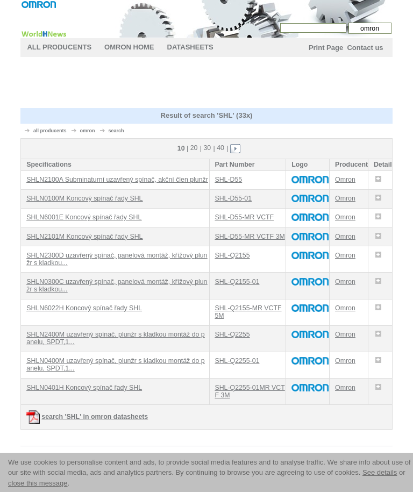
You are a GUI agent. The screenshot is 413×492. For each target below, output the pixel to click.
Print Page (326, 48)
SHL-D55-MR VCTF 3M (249, 236)
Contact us (365, 48)
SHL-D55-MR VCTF (244, 217)
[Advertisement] (216, 84)
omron (87, 130)
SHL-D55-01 (233, 198)
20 (194, 148)
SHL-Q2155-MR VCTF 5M (248, 311)
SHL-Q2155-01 (237, 282)
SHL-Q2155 (232, 255)
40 (220, 148)
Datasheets (190, 47)
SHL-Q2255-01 (237, 361)
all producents (50, 130)
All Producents (59, 47)
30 (207, 148)
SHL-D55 (228, 179)
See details (379, 472)
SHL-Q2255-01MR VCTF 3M (249, 391)
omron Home (129, 47)
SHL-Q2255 (232, 334)
